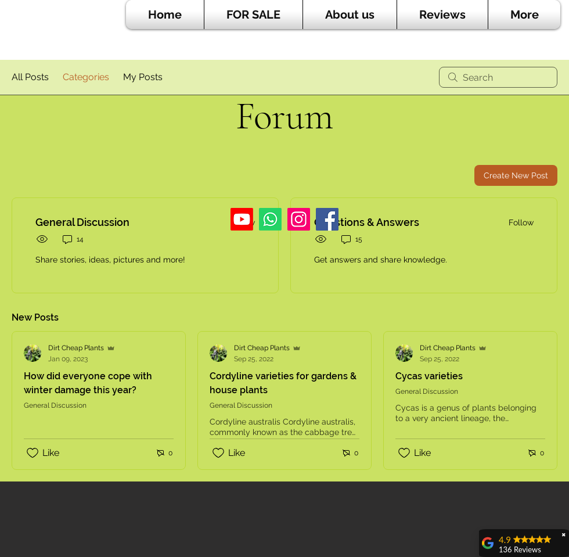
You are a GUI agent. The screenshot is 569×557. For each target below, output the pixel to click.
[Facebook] (327, 219)
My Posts (143, 76)
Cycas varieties (429, 376)
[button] (253, 14)
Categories (86, 76)
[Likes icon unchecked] (32, 453)
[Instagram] (298, 219)
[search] (498, 77)
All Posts (30, 76)
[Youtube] (242, 219)
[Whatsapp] (270, 219)
